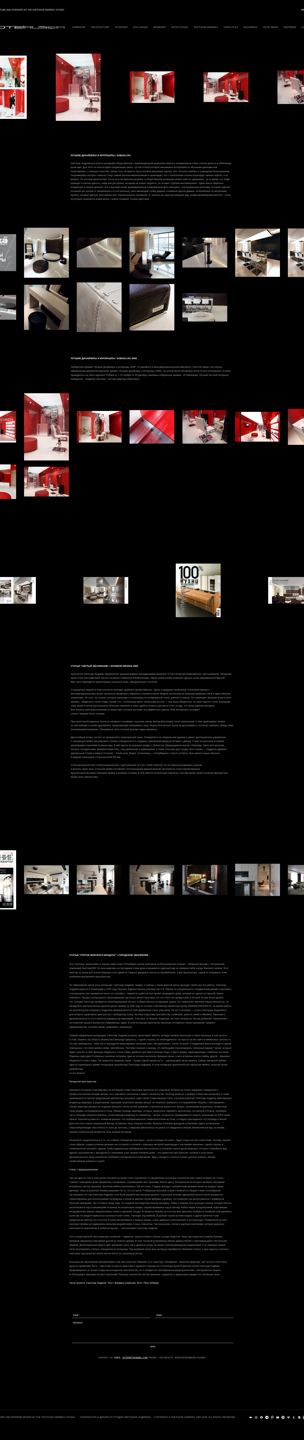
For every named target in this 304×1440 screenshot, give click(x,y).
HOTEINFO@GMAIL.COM (135, 1357)
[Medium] (250, 1417)
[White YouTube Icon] (277, 1417)
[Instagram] (256, 1417)
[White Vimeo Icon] (288, 1417)
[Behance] (299, 1417)
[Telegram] (266, 1417)
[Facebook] (261, 1417)
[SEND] (152, 1346)
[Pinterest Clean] (272, 1417)
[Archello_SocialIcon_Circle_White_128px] (283, 1417)
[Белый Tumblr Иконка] (293, 1417)
